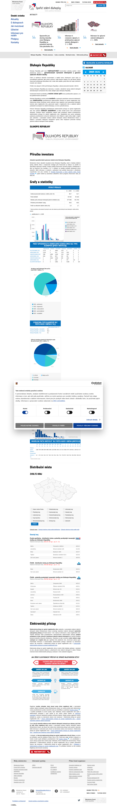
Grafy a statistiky (59, 55)
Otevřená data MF (37, 767)
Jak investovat (17, 26)
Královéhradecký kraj (54, 515)
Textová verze (86, 2)
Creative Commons (14, 805)
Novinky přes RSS (61, 2)
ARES (33, 765)
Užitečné (14, 30)
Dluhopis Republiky (36, 55)
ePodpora (89, 767)
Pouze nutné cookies (30, 425)
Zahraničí (67, 521)
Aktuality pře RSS (42, 49)
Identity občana (74, 710)
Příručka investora (48, 55)
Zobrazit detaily (92, 419)
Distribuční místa (70, 55)
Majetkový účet (99, 2)
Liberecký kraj (36, 515)
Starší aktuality (48, 50)
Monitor (16, 778)
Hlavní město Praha (38, 509)
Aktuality (15, 19)
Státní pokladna (18, 775)
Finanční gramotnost (19, 780)
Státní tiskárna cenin (74, 774)
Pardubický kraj (69, 515)
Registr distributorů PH (93, 778)
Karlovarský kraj (53, 512)
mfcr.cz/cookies (59, 401)
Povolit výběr (58, 425)
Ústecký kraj (68, 512)
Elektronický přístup (82, 55)
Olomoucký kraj (69, 518)
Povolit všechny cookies (87, 425)
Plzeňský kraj (36, 512)
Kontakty (15, 42)
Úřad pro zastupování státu (76, 771)
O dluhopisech (17, 23)
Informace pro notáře (17, 34)
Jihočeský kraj (69, 509)
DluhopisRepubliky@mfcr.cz (43, 790)
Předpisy (15, 39)
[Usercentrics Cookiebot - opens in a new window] (92, 383)
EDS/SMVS (54, 767)
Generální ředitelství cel (75, 765)
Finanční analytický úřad (75, 769)
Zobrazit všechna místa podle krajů (70, 529)
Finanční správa (73, 767)
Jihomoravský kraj (54, 518)
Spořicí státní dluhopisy (45, 7)
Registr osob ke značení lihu (94, 780)
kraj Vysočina (36, 518)
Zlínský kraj (52, 521)
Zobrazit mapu (34, 529)
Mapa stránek (75, 2)
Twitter (78, 800)
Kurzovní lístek (91, 782)
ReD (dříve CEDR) (92, 784)
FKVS (52, 765)
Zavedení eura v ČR (19, 782)
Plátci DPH (90, 769)
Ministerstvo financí (19, 765)
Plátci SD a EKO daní (93, 771)
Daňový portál (91, 765)
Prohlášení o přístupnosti (19, 801)
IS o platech (54, 769)
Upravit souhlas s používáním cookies (38, 801)
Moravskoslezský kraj (38, 521)
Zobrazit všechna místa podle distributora (49, 529)
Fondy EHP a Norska (19, 767)
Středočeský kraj (53, 509)
